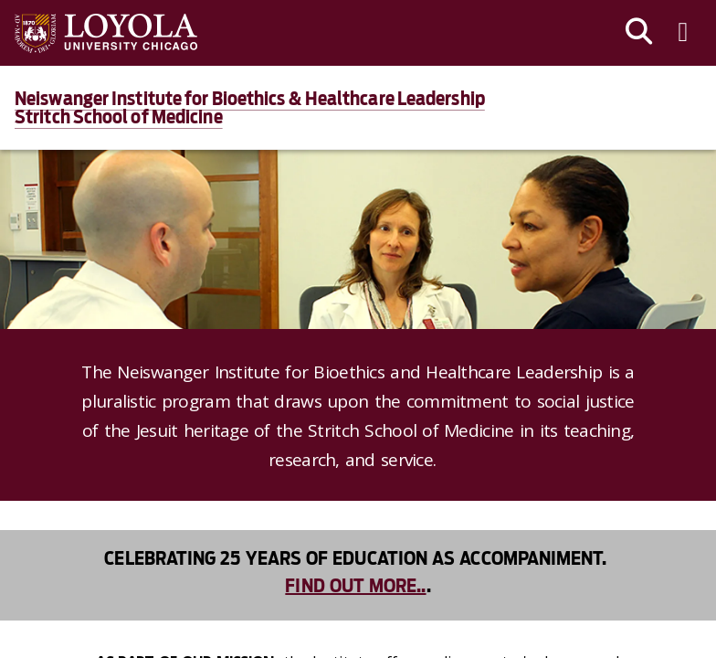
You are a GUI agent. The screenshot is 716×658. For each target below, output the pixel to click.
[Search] (639, 33)
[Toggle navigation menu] (683, 33)
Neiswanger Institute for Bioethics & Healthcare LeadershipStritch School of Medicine (250, 108)
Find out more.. (355, 586)
